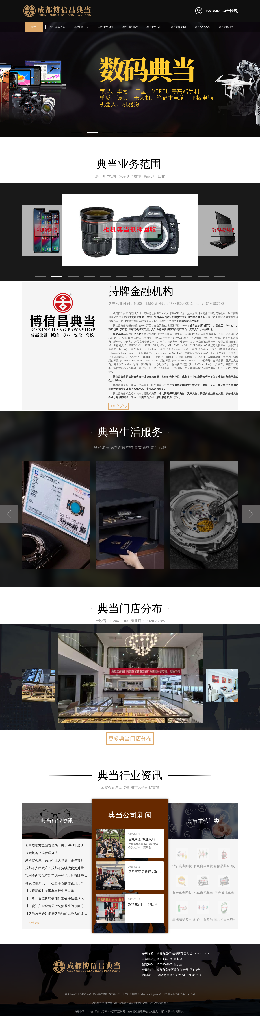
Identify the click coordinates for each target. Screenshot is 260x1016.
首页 (33, 27)
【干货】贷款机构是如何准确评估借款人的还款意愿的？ (56, 898)
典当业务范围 (154, 27)
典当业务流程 (106, 27)
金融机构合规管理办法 (41, 853)
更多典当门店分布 (130, 738)
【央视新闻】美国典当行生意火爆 (49, 891)
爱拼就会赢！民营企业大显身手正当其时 (54, 860)
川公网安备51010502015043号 (178, 994)
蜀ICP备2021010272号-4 (78, 994)
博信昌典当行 (57, 27)
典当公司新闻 (178, 27)
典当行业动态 (202, 27)
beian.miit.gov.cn (151, 994)
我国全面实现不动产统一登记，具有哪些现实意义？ (56, 875)
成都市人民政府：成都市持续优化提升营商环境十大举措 (56, 868)
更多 (112, 406)
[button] (40, 276)
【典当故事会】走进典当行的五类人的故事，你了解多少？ (56, 913)
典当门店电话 (130, 27)
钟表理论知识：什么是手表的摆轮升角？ (54, 883)
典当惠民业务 (226, 27)
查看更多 (34, 922)
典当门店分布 (81, 27)
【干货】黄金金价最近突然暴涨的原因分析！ (56, 906)
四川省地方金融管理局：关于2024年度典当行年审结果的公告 (56, 845)
